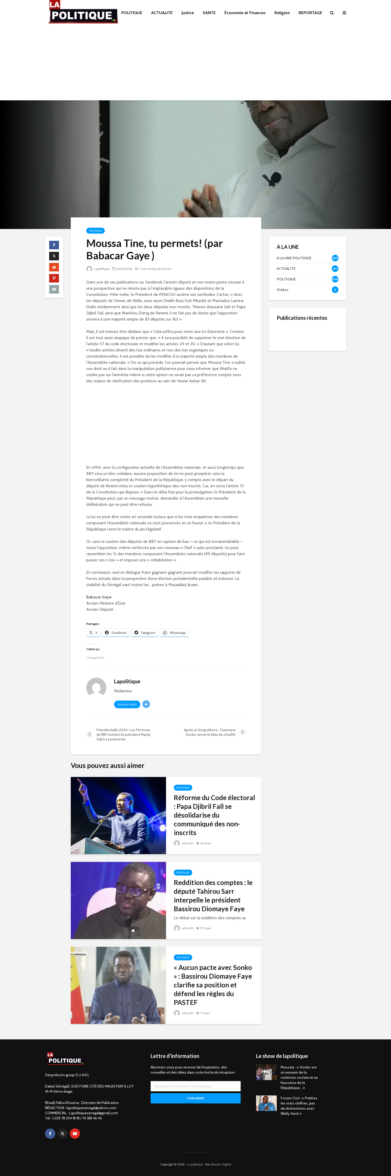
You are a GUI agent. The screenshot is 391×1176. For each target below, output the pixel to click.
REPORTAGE (310, 12)
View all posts (127, 704)
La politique (195, 1164)
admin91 (184, 843)
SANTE (209, 12)
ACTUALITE (162, 12)
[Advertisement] (195, 64)
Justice (187, 12)
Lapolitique (98, 269)
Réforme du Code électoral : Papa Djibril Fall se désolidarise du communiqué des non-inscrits (214, 815)
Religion (282, 12)
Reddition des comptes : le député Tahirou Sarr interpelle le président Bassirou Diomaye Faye (213, 895)
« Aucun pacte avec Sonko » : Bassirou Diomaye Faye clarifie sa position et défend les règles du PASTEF (213, 984)
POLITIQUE (131, 12)
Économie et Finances (245, 12)
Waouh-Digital (221, 1164)
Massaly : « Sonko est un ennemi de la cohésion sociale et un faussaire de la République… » (299, 1077)
